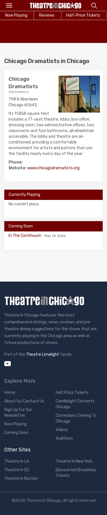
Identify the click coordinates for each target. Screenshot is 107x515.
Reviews (46, 15)
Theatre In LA (16, 461)
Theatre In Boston (21, 478)
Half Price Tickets (72, 392)
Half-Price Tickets (83, 15)
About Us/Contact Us (24, 401)
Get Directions (19, 92)
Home (9, 392)
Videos (62, 429)
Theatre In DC (16, 469)
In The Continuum (25, 235)
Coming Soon (16, 432)
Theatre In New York (74, 461)
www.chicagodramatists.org (53, 168)
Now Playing (15, 424)
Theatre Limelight (42, 354)
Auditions (64, 438)
